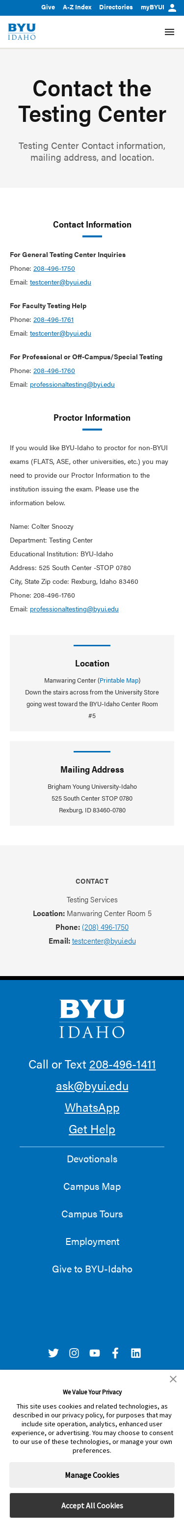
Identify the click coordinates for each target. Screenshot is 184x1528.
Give (48, 6)
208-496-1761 (53, 319)
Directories (116, 6)
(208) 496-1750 (105, 926)
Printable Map (119, 680)
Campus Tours (92, 1213)
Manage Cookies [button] (92, 1475)
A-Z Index (77, 6)
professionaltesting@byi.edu (72, 384)
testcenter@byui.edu (60, 282)
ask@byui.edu (92, 1085)
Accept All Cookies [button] (92, 1505)
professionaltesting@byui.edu (74, 608)
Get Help (92, 1128)
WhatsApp (92, 1106)
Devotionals (92, 1158)
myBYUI (158, 6)
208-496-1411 (122, 1063)
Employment (92, 1241)
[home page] (22, 32)
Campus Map (92, 1186)
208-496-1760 (54, 370)
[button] (173, 1379)
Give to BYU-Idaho (92, 1268)
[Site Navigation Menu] (169, 32)
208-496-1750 (54, 268)
